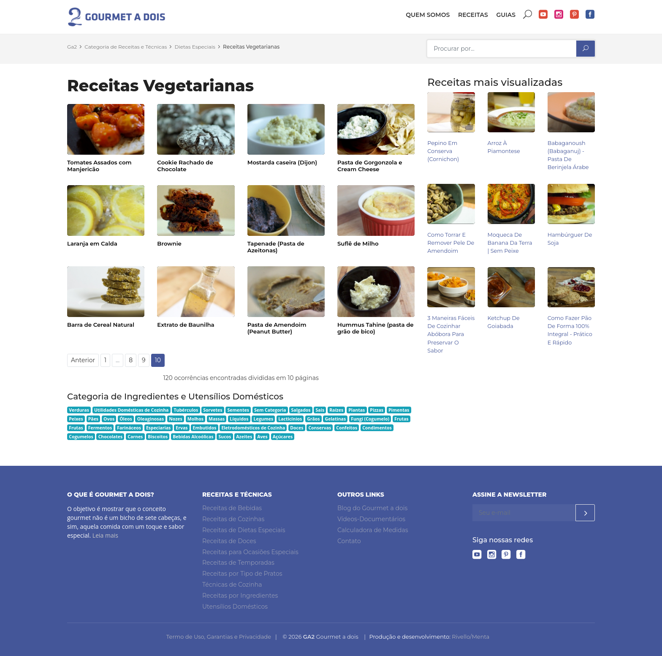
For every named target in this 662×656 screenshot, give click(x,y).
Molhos (195, 419)
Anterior (83, 360)
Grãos (313, 419)
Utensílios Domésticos (235, 606)
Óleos (125, 419)
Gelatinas (335, 419)
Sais (320, 410)
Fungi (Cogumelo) (370, 419)
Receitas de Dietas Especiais (243, 530)
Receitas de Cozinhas (233, 519)
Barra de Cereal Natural (100, 324)
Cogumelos (81, 437)
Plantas (356, 410)
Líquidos (239, 419)
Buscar (527, 14)
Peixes (76, 419)
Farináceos (129, 428)
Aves (262, 437)
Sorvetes (212, 410)
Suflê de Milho (358, 243)
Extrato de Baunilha (185, 324)
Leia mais (105, 535)
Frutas (401, 419)
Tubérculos (186, 410)
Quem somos (428, 15)
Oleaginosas (150, 419)
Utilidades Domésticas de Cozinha (131, 410)
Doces (296, 428)
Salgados (301, 410)
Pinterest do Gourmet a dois (574, 14)
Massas (217, 419)
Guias (505, 15)
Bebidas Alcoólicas (193, 437)
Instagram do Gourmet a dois (559, 14)
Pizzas (376, 410)
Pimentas (398, 410)
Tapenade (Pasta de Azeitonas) (275, 247)
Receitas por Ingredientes (240, 595)
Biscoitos (158, 437)
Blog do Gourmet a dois (372, 508)
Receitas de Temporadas (238, 562)
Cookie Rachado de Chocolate (185, 165)
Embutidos (205, 428)
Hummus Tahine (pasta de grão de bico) (375, 328)
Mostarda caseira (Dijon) (282, 162)
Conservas (319, 428)
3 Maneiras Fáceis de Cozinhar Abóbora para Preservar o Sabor (451, 334)
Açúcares (283, 437)
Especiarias (158, 428)
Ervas (181, 428)
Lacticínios (290, 419)
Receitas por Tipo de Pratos (242, 573)
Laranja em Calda (92, 243)
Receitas (473, 15)
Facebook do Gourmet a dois (590, 14)
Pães (93, 419)
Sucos (225, 437)
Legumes (264, 419)
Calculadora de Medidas (372, 530)
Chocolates (110, 437)
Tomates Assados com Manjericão (99, 165)
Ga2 (72, 47)
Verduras (79, 410)
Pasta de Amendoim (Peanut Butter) (277, 328)
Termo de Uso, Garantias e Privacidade (218, 636)
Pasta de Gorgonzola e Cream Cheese (369, 165)
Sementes (238, 410)
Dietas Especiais (195, 47)
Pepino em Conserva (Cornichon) (443, 151)
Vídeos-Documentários (371, 519)
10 (158, 360)
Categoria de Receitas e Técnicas (125, 47)
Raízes (336, 410)
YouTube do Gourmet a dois (543, 14)
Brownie (169, 243)
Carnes (135, 437)
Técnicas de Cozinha (232, 584)
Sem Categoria (270, 410)
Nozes (175, 419)
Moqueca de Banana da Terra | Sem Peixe (510, 243)
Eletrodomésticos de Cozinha (253, 428)
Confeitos (346, 428)
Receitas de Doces (229, 541)
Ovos (108, 419)
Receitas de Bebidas (232, 508)
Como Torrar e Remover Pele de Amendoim (450, 243)
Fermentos (100, 428)
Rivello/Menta (470, 636)
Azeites (244, 437)
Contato (349, 541)
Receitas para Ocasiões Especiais (250, 552)
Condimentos (377, 428)
